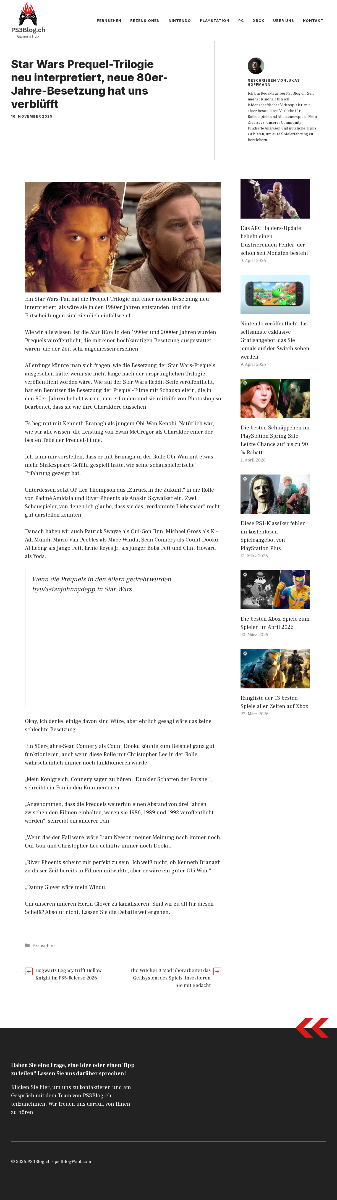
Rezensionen (145, 20)
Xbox (258, 20)
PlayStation (214, 20)
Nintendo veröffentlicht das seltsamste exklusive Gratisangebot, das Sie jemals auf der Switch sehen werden (275, 340)
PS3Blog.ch (39, 1161)
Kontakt (313, 20)
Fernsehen (109, 20)
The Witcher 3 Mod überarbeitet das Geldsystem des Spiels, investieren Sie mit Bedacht (170, 978)
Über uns (283, 20)
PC (241, 20)
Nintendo (180, 20)
